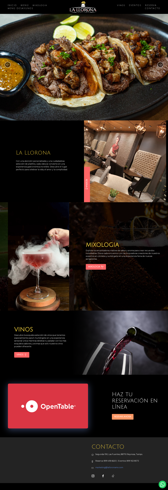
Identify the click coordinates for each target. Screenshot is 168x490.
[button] (8, 65)
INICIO (12, 5)
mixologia (40, 5)
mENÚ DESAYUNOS (20, 8)
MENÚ (25, 5)
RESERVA (151, 5)
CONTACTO (152, 8)
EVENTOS (135, 5)
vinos (121, 5)
